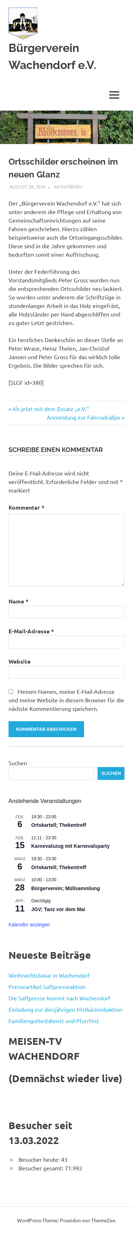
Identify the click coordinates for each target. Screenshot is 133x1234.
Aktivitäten (68, 186)
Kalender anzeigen (29, 924)
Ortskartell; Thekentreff (58, 825)
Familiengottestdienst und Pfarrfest (54, 1020)
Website (20, 661)
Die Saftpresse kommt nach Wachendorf (59, 997)
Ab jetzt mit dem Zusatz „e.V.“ (50, 408)
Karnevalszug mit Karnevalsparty (70, 846)
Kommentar (26, 507)
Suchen (18, 762)
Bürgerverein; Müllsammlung (65, 888)
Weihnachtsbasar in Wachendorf (49, 975)
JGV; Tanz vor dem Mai (58, 909)
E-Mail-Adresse (31, 631)
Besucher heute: (39, 1159)
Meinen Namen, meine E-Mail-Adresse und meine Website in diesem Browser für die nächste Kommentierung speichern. (66, 700)
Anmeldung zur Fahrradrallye (83, 417)
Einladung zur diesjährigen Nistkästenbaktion (65, 1009)
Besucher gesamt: (41, 1167)
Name (18, 601)
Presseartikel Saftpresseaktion (47, 986)
